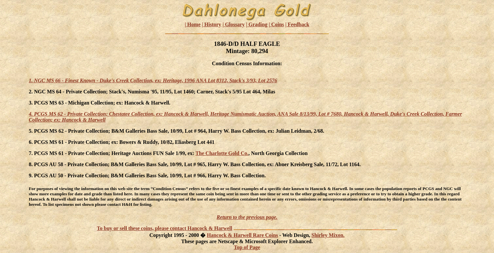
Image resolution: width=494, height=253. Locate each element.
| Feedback (297, 24)
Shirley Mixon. (327, 235)
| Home (193, 24)
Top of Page (247, 247)
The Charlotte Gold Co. (221, 153)
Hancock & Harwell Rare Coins (242, 235)
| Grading (256, 24)
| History (211, 24)
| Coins (276, 24)
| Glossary (233, 24)
